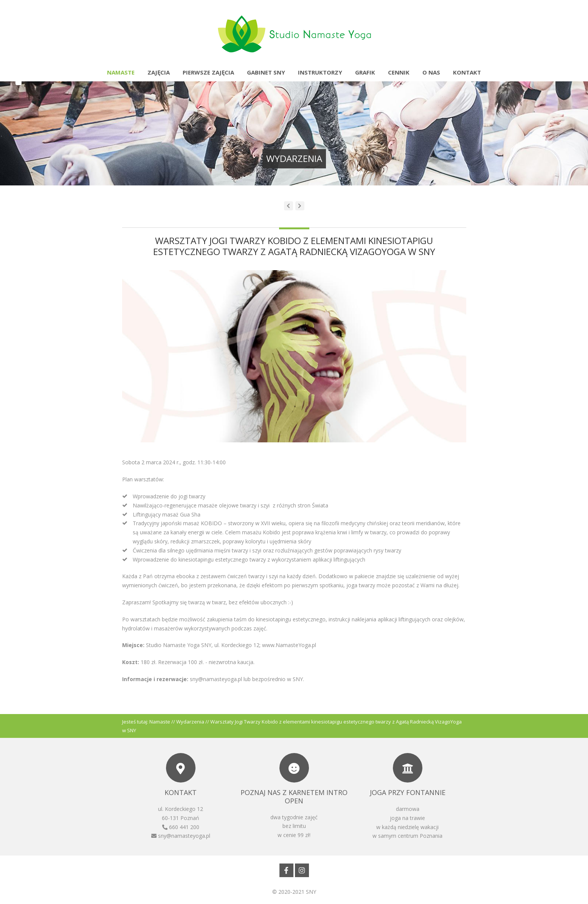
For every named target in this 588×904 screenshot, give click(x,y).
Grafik (365, 72)
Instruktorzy (320, 72)
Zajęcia (158, 72)
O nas (431, 72)
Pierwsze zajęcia (208, 72)
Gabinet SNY (266, 72)
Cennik (399, 72)
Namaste (121, 72)
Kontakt (467, 72)
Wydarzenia (190, 721)
